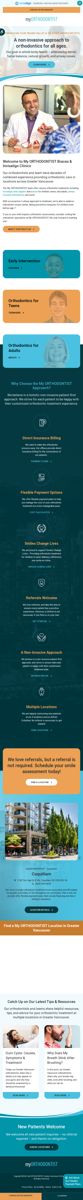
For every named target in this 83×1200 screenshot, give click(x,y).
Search (48, 1187)
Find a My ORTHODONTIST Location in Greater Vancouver (41, 928)
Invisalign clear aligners (14, 192)
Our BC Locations (40, 1147)
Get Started (40, 621)
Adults (12, 358)
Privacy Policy (27, 1187)
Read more (19, 1096)
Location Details (40, 910)
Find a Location (40, 782)
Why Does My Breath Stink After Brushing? (61, 1058)
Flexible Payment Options (41, 493)
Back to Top (56, 1187)
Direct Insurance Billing (41, 438)
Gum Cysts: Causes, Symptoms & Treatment (20, 1058)
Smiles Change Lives (41, 544)
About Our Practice (19, 229)
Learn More (39, 65)
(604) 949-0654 (43, 884)
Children (13, 268)
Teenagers (14, 313)
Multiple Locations (41, 707)
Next (79, 858)
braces (34, 192)
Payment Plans (39, 462)
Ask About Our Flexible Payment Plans (73, 1180)
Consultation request (41, 10)
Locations (62, 1196)
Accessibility (39, 1187)
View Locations (39, 730)
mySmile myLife (39, 676)
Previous (3, 858)
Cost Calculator (40, 513)
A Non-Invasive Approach (41, 652)
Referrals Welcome (41, 598)
